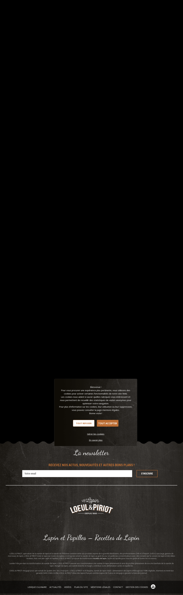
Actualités (55, 587)
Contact (118, 587)
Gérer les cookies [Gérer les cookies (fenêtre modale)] (95, 434)
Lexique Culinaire (37, 587)
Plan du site (81, 587)
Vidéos (67, 587)
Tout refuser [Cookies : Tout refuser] (84, 423)
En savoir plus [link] (96, 440)
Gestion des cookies (137, 587)
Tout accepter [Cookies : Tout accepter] (107, 423)
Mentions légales (100, 587)
